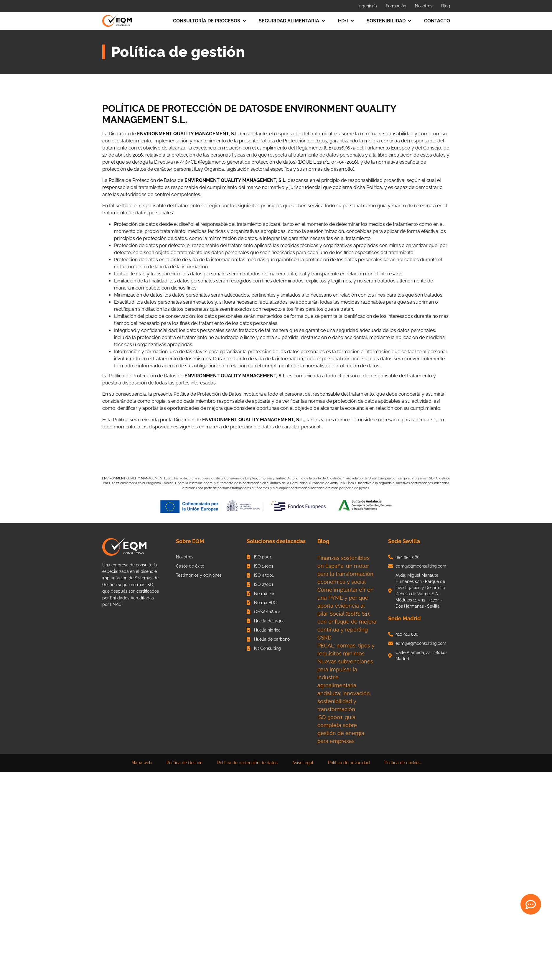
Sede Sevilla (404, 541)
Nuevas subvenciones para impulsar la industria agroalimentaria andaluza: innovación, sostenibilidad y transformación (345, 685)
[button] (210, 21)
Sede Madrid (404, 618)
